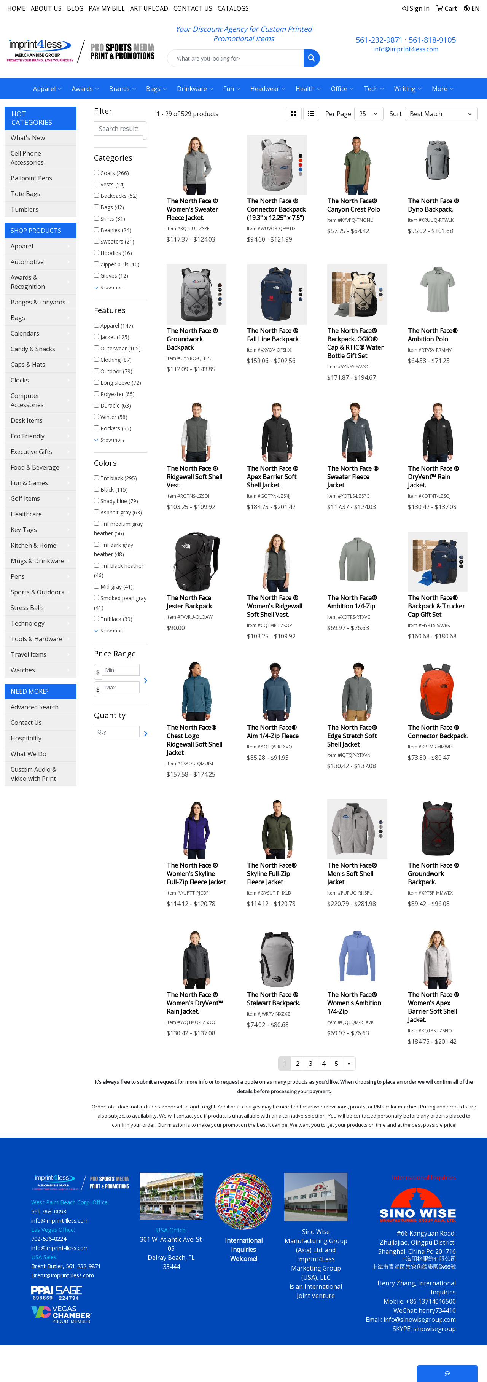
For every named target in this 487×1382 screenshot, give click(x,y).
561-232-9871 (379, 40)
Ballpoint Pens (31, 178)
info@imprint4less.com (405, 49)
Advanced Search (35, 707)
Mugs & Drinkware (37, 561)
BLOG (75, 8)
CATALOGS (233, 8)
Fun (231, 88)
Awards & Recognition (28, 282)
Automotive (27, 262)
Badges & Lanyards (38, 302)
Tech (374, 88)
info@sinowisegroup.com (420, 1319)
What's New (28, 138)
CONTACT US (192, 8)
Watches (23, 670)
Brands (122, 88)
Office (342, 88)
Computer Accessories (27, 400)
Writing (408, 88)
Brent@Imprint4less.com (62, 1275)
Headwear (268, 88)
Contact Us (26, 722)
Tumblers (24, 209)
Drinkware (195, 88)
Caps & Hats (28, 364)
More (443, 88)
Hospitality (26, 738)
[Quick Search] (235, 58)
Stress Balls (27, 607)
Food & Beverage (35, 467)
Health (308, 88)
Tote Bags (25, 193)
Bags (156, 88)
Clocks (20, 380)
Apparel (47, 88)
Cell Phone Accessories (27, 158)
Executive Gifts (31, 451)
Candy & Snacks (33, 349)
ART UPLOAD (149, 8)
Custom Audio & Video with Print (33, 774)
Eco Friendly (28, 436)
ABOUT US (46, 8)
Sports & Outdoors (37, 592)
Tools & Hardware (36, 639)
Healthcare (26, 514)
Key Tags (24, 529)
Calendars (25, 333)
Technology (28, 623)
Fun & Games (29, 483)
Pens (18, 576)
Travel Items (28, 654)
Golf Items (25, 498)
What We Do (28, 754)
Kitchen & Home (33, 545)
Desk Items (27, 420)
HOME (16, 8)
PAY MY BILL (107, 8)
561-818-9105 (432, 40)
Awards (85, 88)
